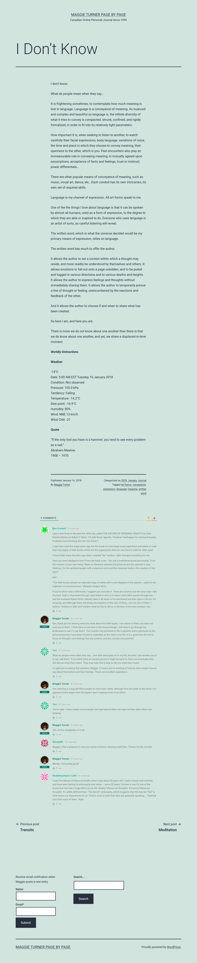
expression (109, 489)
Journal (142, 480)
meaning (132, 489)
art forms (126, 484)
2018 (124, 480)
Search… (78, 876)
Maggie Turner (62, 484)
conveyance (139, 484)
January (132, 480)
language (121, 489)
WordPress (174, 947)
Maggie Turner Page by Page (98, 14)
